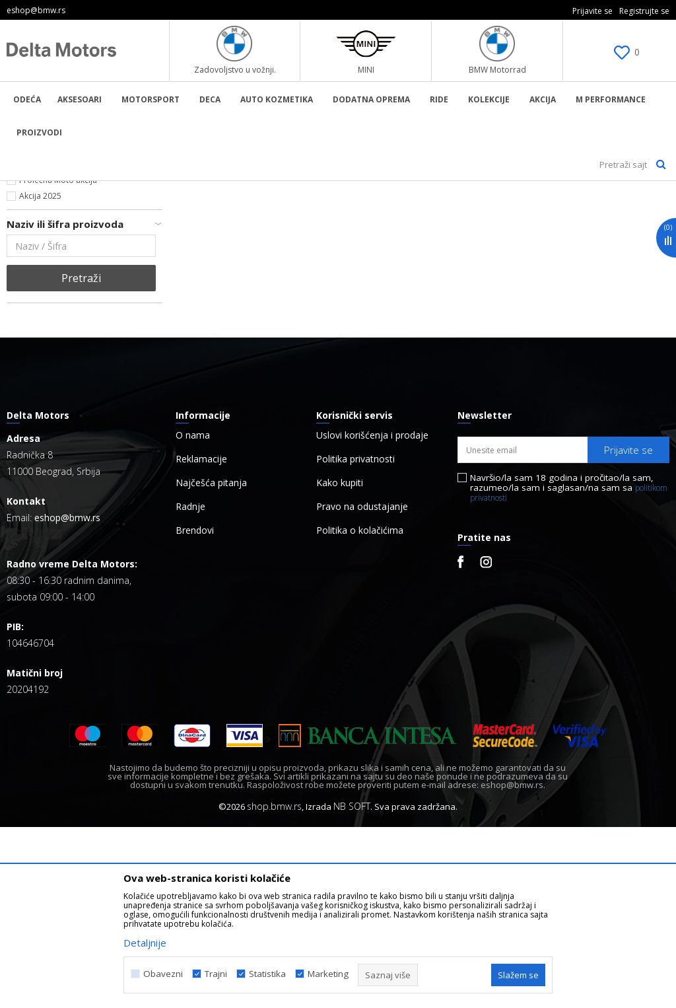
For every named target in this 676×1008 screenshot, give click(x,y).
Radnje (190, 687)
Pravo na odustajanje (362, 687)
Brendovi (195, 711)
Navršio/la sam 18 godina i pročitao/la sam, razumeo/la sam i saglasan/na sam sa (568, 669)
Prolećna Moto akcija (58, 361)
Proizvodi (142, 190)
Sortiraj (578, 211)
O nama (193, 616)
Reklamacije (201, 640)
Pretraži (81, 459)
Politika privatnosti (355, 640)
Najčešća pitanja (211, 664)
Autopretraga (513, 211)
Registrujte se (644, 11)
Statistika (267, 974)
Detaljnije (144, 942)
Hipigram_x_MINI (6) (55, 283)
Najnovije (36, 329)
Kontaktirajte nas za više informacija (86, 345)
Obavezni (163, 974)
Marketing (328, 974)
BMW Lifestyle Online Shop (60, 190)
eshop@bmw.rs (67, 698)
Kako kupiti (339, 664)
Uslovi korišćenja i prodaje (372, 616)
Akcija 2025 (40, 376)
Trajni (216, 974)
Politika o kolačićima (359, 711)
